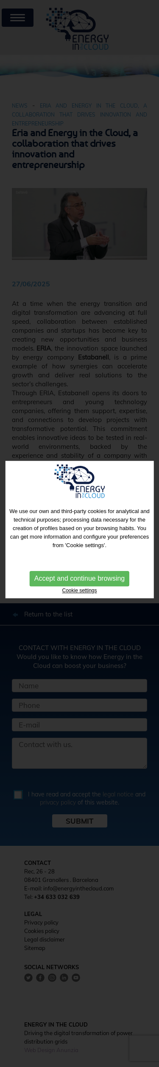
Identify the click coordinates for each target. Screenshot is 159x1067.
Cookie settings (79, 590)
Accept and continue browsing (79, 577)
